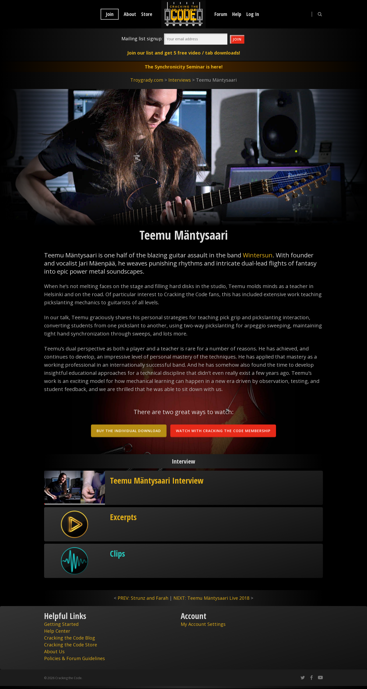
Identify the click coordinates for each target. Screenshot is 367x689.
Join (110, 14)
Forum (220, 14)
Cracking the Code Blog (69, 638)
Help (236, 14)
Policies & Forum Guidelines (74, 658)
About (130, 14)
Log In (252, 14)
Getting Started (61, 624)
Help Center (57, 631)
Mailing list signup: (142, 39)
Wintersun (257, 255)
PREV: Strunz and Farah (143, 598)
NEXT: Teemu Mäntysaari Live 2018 (211, 598)
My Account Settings (203, 624)
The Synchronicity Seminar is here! (184, 67)
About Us (54, 651)
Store (146, 14)
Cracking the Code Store (70, 645)
